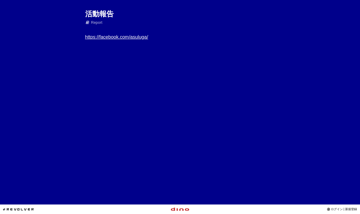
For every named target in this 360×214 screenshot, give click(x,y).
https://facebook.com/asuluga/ (116, 37)
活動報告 (99, 14)
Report (93, 22)
